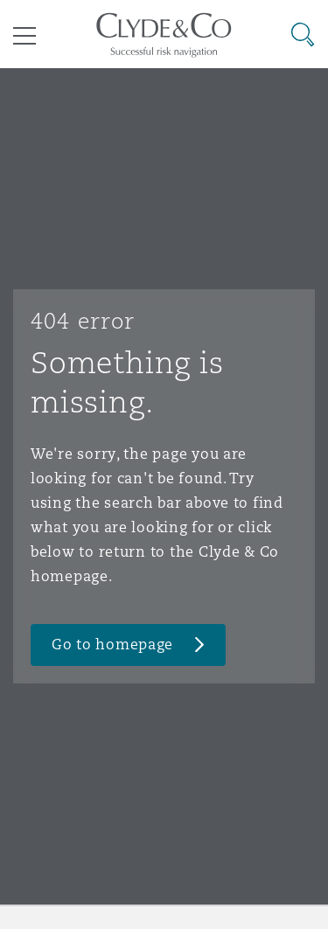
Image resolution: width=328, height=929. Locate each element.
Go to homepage (112, 644)
